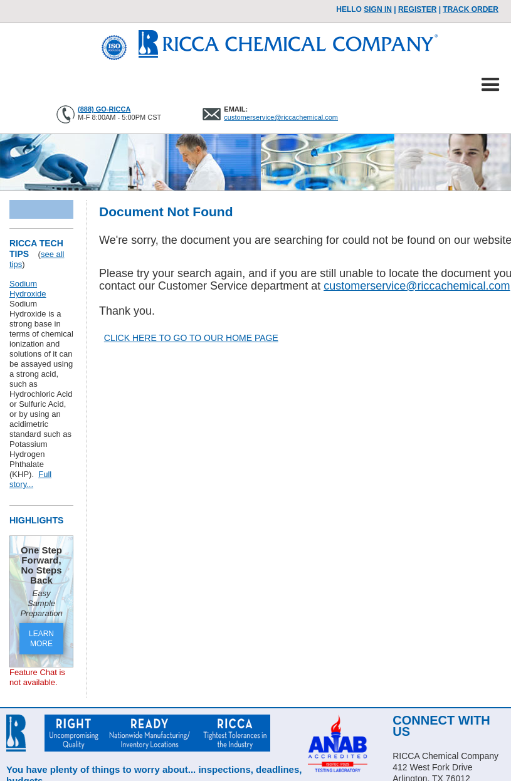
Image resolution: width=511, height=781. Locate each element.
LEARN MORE (41, 638)
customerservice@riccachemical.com (281, 117)
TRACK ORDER (470, 9)
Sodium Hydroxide (27, 288)
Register (417, 9)
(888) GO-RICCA (104, 109)
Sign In (378, 9)
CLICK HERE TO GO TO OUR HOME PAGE (191, 338)
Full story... (30, 479)
